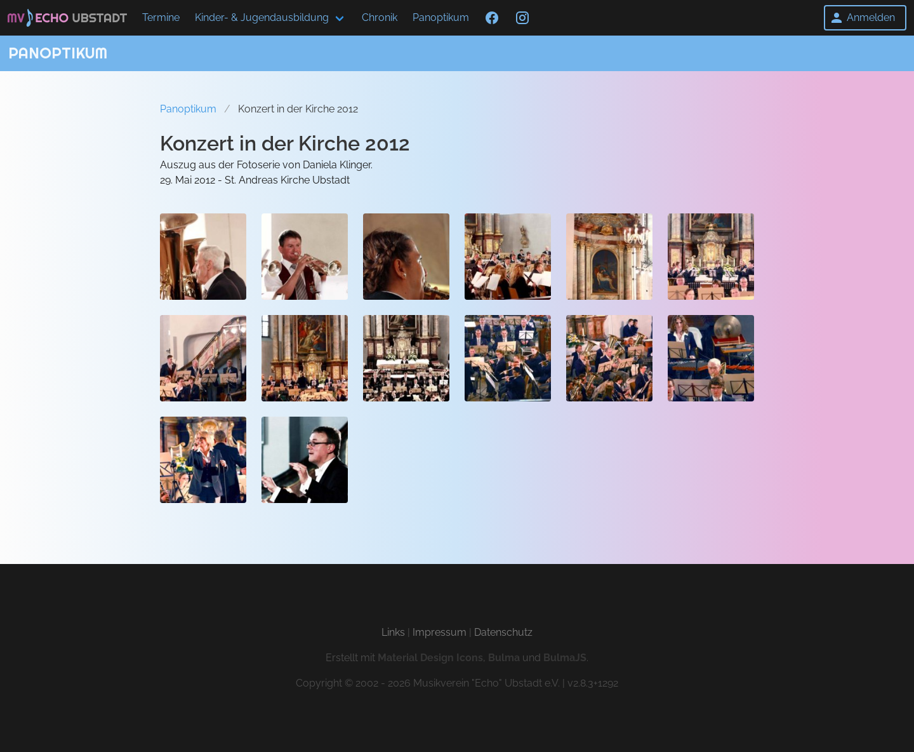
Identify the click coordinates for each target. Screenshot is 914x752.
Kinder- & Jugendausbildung (262, 17)
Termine (161, 17)
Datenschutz (503, 632)
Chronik (379, 17)
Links (393, 632)
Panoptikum (441, 17)
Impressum (440, 632)
